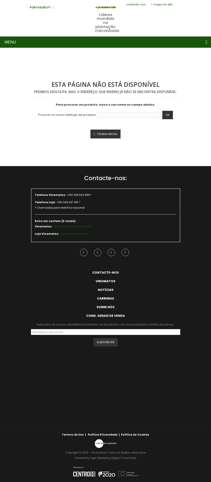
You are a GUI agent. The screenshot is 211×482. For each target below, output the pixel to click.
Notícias (105, 290)
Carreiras (105, 298)
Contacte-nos (105, 272)
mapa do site (163, 4)
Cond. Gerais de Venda (105, 316)
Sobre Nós (105, 307)
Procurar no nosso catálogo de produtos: (67, 115)
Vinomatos (105, 281)
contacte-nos (136, 4)
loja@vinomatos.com (74, 234)
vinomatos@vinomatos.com (72, 226)
